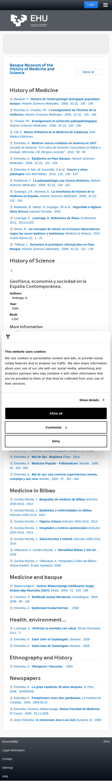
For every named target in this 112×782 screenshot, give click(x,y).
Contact (7, 759)
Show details (89, 400)
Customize (56, 427)
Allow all (56, 413)
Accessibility (10, 741)
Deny (56, 441)
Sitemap (7, 767)
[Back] (11, 270)
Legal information (13, 750)
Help (5, 776)
